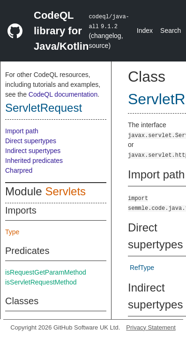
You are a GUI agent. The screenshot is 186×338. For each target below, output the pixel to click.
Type (12, 232)
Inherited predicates (34, 160)
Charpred (18, 170)
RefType (142, 267)
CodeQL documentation (63, 94)
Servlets (65, 191)
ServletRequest (43, 107)
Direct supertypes (30, 141)
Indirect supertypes (32, 150)
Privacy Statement (151, 327)
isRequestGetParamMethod (45, 272)
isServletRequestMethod (41, 282)
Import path (21, 131)
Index (145, 30)
